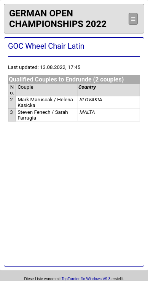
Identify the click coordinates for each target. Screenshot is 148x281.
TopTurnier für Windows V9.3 (86, 279)
